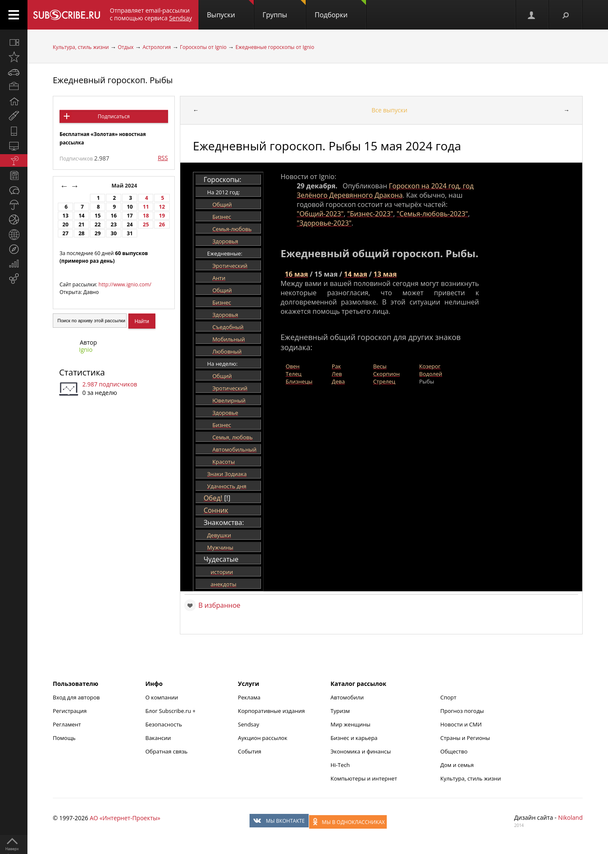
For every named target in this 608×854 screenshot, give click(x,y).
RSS (163, 158)
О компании (161, 697)
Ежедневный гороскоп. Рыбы (113, 80)
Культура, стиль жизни (81, 47)
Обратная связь (166, 751)
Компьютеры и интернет (364, 778)
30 (114, 233)
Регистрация (70, 711)
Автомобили (347, 697)
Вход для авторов (76, 697)
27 (65, 233)
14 (81, 215)
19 (162, 215)
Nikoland (570, 817)
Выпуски (230, 9)
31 (130, 233)
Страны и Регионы (465, 738)
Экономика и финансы (361, 751)
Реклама (249, 697)
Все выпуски (389, 110)
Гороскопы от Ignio (203, 47)
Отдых (125, 47)
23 (114, 224)
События (249, 751)
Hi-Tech (340, 765)
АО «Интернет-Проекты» (125, 818)
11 (146, 206)
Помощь (64, 738)
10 (130, 206)
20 (65, 224)
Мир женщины (351, 724)
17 (130, 215)
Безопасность (163, 724)
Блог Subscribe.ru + (171, 711)
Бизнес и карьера (354, 738)
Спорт (448, 697)
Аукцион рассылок (263, 738)
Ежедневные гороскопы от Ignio (275, 47)
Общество (453, 751)
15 (97, 215)
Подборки (340, 9)
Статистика (82, 372)
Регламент (67, 724)
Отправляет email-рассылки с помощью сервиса (151, 14)
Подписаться (114, 116)
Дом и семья (457, 765)
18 (146, 215)
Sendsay (248, 724)
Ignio (85, 349)
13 (65, 215)
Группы (284, 9)
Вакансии (158, 738)
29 (97, 233)
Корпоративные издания (271, 711)
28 (81, 233)
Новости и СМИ (461, 724)
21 (81, 224)
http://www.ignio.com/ (124, 284)
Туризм (340, 711)
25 (146, 224)
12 (162, 206)
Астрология (157, 47)
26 (162, 224)
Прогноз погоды (462, 711)
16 (114, 215)
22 (97, 224)
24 (130, 224)
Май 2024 (124, 185)
